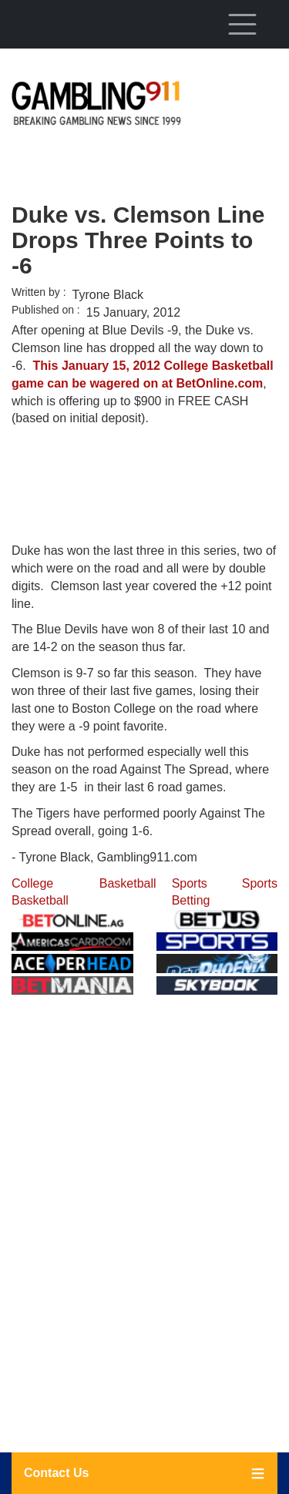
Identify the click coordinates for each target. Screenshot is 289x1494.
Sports (259, 883)
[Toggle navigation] (242, 24)
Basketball (127, 883)
